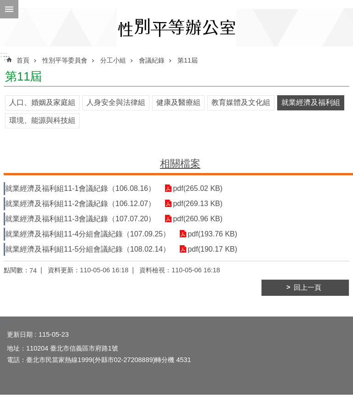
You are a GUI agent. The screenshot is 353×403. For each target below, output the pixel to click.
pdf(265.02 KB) (197, 188)
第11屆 (187, 60)
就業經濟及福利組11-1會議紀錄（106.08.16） (80, 188)
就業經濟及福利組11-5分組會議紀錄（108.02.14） (87, 249)
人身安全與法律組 (115, 102)
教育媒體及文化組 (240, 102)
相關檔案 (180, 163)
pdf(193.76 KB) (212, 234)
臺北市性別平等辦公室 (176, 27)
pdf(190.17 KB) (212, 249)
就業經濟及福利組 (310, 102)
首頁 (23, 60)
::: (3, 54)
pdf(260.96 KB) (197, 219)
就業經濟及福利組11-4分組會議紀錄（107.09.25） (87, 234)
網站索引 (9, 9)
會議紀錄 (152, 60)
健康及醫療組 (178, 102)
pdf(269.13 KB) (197, 203)
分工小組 (113, 60)
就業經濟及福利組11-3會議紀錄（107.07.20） (80, 219)
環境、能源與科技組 (42, 120)
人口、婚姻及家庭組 (42, 102)
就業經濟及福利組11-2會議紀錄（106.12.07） (80, 203)
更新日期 (20, 334)
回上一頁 (307, 287)
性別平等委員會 (64, 60)
